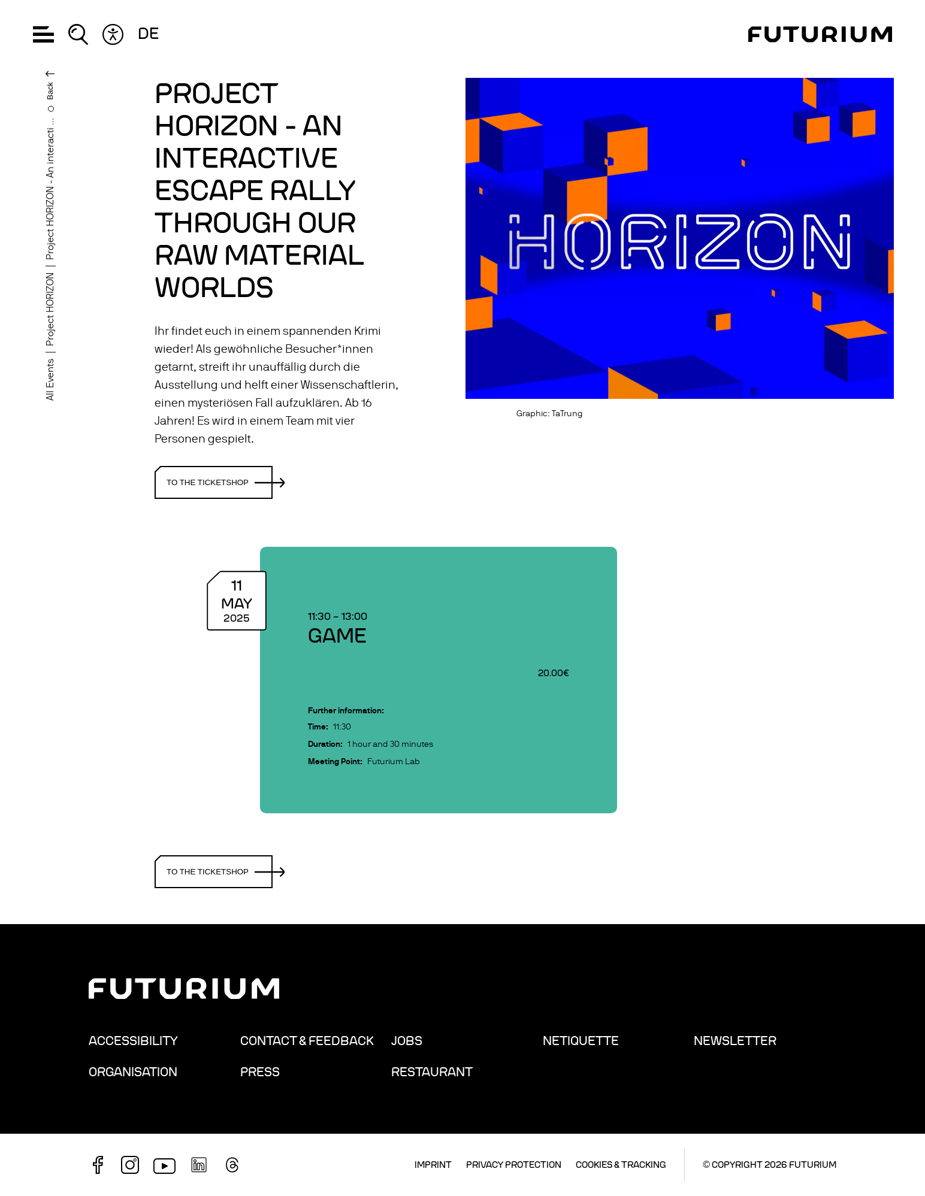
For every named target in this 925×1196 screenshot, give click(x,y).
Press (260, 1072)
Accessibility (133, 1040)
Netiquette (581, 1040)
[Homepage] (820, 34)
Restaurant (432, 1072)
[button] (43, 34)
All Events (50, 380)
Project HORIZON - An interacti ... (50, 189)
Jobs (406, 1040)
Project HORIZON (50, 309)
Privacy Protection (513, 1165)
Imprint (433, 1165)
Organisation (133, 1072)
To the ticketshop (220, 482)
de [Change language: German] (148, 34)
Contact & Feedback (307, 1040)
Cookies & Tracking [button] (621, 1165)
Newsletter (735, 1040)
